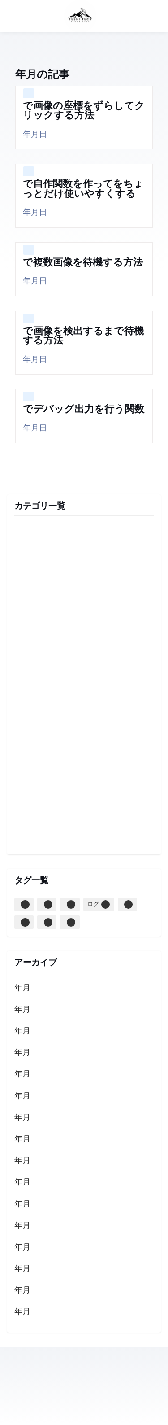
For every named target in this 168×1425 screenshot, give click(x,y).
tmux (84, 813)
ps (128, 904)
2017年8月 (22, 1312)
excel (84, 619)
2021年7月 (22, 1139)
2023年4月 (22, 1096)
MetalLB (48, 922)
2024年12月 (22, 1074)
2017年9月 (22, 1290)
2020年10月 (22, 1161)
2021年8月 (22, 1118)
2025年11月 (22, 988)
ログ (98, 904)
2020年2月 (22, 1204)
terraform (84, 575)
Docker (25, 904)
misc (84, 553)
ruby (84, 792)
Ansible (71, 904)
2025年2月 (22, 1031)
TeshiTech (100, 16)
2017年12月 (22, 1247)
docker (84, 662)
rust (84, 705)
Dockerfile (48, 904)
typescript (84, 532)
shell (84, 835)
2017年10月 (22, 1269)
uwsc (84, 597)
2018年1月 (22, 1226)
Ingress (71, 922)
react (84, 770)
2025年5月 (22, 1010)
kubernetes (84, 727)
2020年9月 (22, 1182)
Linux (25, 922)
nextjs (84, 748)
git (84, 640)
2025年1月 (22, 1053)
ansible (84, 684)
